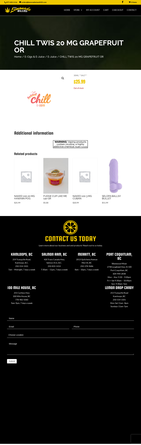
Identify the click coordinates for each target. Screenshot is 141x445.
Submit (12, 361)
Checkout (117, 10)
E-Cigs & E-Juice (35, 56)
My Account (93, 10)
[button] (62, 78)
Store (77, 10)
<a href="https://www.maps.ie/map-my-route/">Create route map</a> (70, 408)
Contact (131, 10)
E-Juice (52, 56)
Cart (106, 10)
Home (67, 10)
